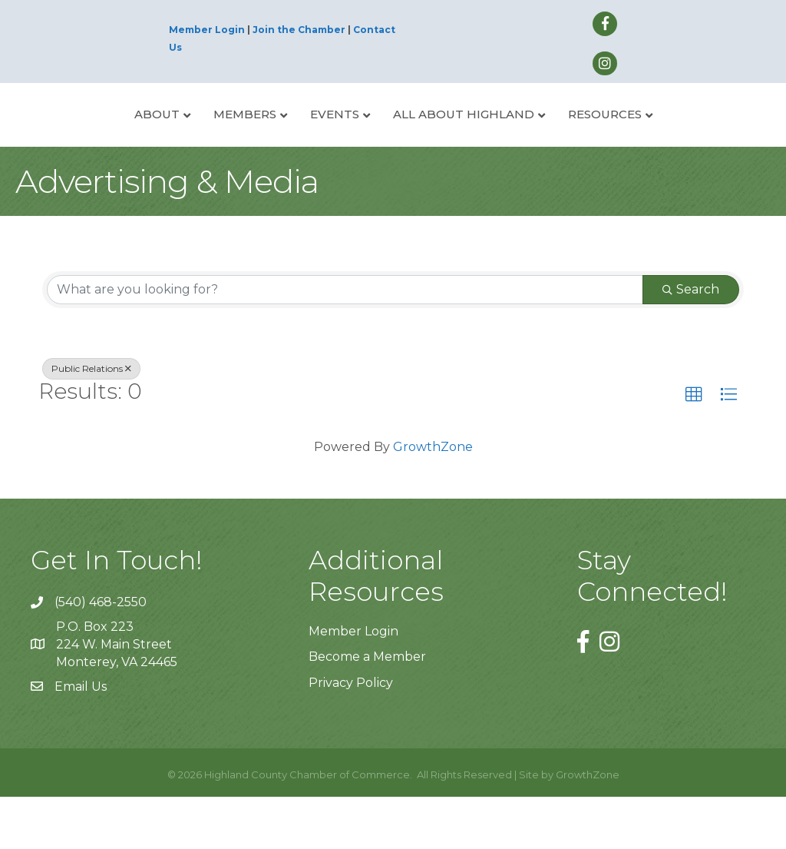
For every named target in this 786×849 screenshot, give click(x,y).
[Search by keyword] (345, 341)
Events (277, 139)
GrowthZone (433, 498)
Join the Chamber (299, 29)
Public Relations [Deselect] (91, 420)
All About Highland (521, 139)
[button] (694, 446)
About (99, 139)
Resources (662, 139)
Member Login (207, 29)
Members (187, 139)
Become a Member (367, 708)
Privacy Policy (351, 734)
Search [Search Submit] (690, 340)
